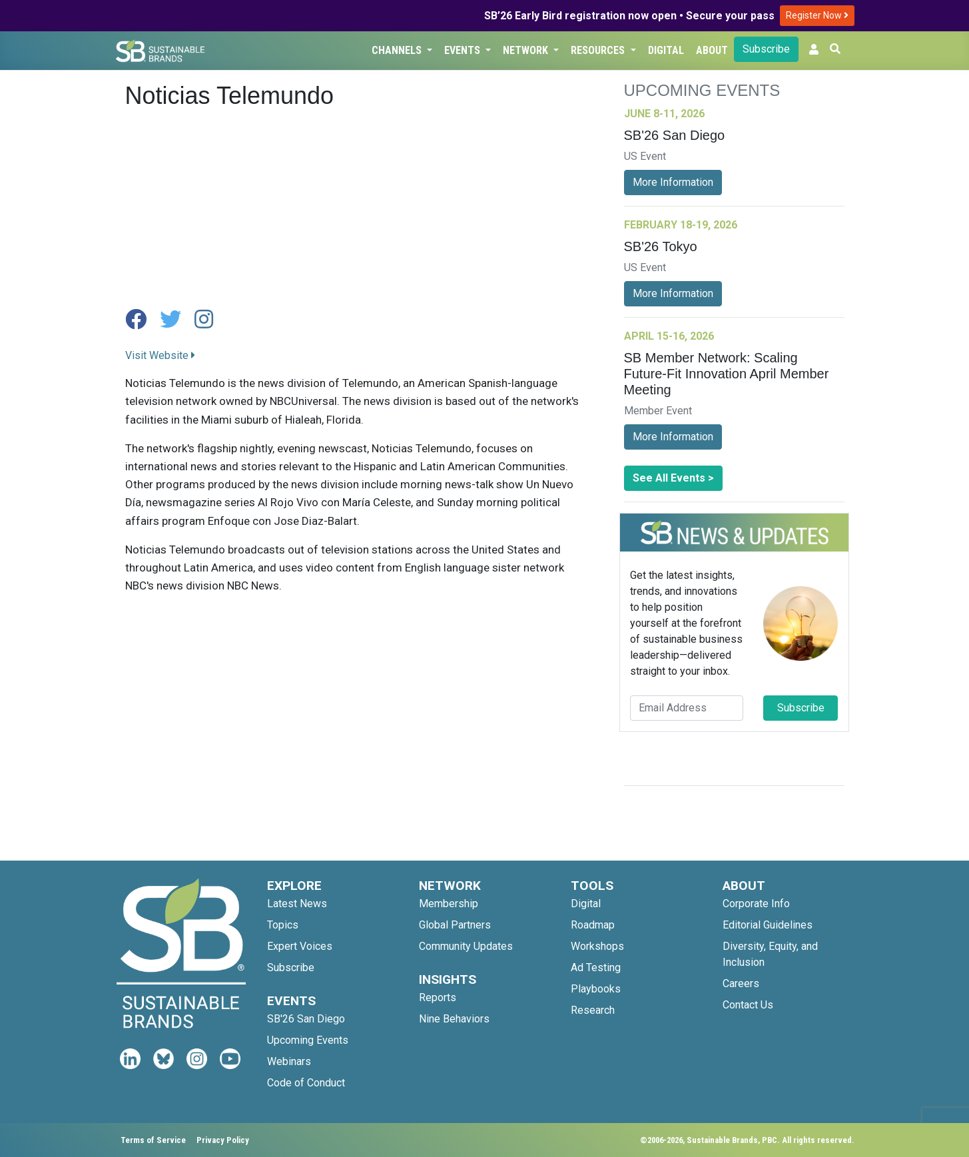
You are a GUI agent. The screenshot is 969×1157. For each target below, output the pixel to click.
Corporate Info (756, 903)
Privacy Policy (222, 1140)
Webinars (289, 1061)
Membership (448, 903)
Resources (599, 50)
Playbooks (596, 988)
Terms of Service (153, 1140)
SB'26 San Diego (306, 1018)
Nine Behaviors (454, 1018)
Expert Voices (299, 946)
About (712, 50)
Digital (666, 50)
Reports (437, 997)
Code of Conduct (306, 1082)
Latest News (297, 903)
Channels (398, 50)
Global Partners (455, 925)
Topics (282, 925)
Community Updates (466, 946)
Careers (741, 983)
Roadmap (593, 925)
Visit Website (160, 355)
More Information (673, 182)
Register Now (817, 15)
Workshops (597, 946)
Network (527, 50)
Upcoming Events (307, 1040)
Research (593, 1010)
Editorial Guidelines (767, 925)
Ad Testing (596, 967)
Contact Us (748, 1004)
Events (463, 50)
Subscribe (766, 49)
